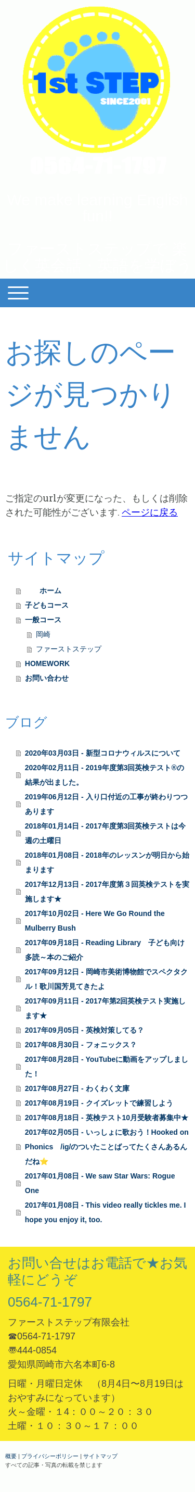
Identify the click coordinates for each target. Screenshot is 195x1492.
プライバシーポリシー (50, 1456)
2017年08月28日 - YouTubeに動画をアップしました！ (107, 1066)
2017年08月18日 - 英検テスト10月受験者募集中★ (106, 1117)
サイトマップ (100, 1456)
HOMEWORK (47, 663)
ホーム (47, 590)
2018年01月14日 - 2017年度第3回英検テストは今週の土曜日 (105, 833)
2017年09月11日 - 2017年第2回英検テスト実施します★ (105, 1008)
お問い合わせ (47, 678)
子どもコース (47, 605)
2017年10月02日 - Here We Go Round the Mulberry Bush (95, 920)
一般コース (47, 620)
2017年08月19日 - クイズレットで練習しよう (99, 1103)
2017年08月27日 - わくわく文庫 (77, 1088)
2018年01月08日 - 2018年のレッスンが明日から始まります (107, 862)
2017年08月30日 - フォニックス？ (81, 1044)
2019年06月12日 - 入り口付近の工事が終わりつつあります (106, 804)
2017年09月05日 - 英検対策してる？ (84, 1030)
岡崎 (43, 634)
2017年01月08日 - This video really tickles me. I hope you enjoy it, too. (105, 1212)
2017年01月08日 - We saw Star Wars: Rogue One (100, 1183)
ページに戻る (150, 512)
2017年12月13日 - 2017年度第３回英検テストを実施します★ (107, 891)
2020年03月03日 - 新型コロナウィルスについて (102, 753)
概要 (11, 1456)
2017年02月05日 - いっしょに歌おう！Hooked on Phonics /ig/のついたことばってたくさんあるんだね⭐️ (107, 1146)
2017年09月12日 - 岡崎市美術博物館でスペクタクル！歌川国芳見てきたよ (106, 979)
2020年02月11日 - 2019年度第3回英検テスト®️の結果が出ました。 (104, 774)
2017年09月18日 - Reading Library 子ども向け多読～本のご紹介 (105, 949)
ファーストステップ (68, 649)
